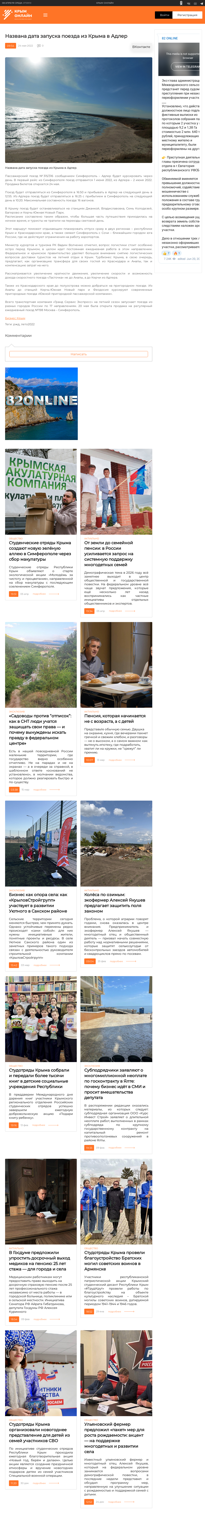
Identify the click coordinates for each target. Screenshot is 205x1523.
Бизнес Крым (15, 318)
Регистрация (187, 15)
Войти (164, 15)
